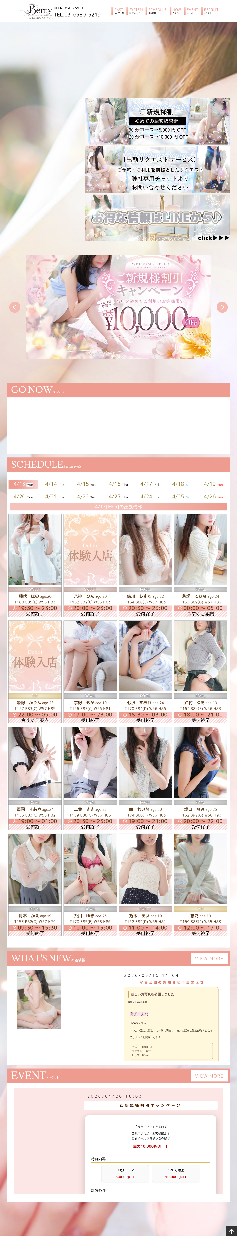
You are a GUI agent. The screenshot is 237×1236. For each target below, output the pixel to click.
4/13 (23, 483)
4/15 (87, 483)
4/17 (150, 483)
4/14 (55, 483)
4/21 (55, 496)
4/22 (87, 496)
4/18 (182, 483)
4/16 (118, 483)
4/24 (150, 496)
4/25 (182, 496)
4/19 (213, 483)
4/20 (23, 496)
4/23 (118, 496)
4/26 (213, 496)
